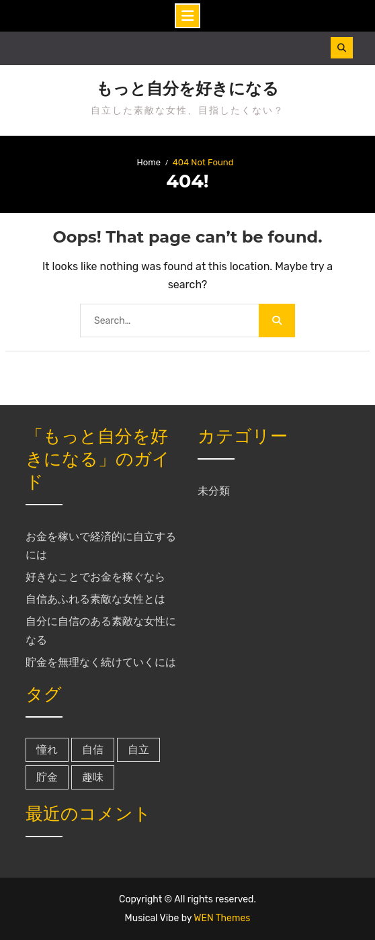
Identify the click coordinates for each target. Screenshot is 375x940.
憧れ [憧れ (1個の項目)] (47, 749)
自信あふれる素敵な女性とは (95, 599)
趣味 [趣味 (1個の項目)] (92, 777)
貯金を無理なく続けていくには (101, 662)
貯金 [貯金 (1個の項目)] (47, 777)
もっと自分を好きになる (187, 88)
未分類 (214, 490)
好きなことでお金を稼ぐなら (95, 576)
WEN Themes (222, 918)
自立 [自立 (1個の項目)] (138, 749)
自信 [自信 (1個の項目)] (92, 749)
